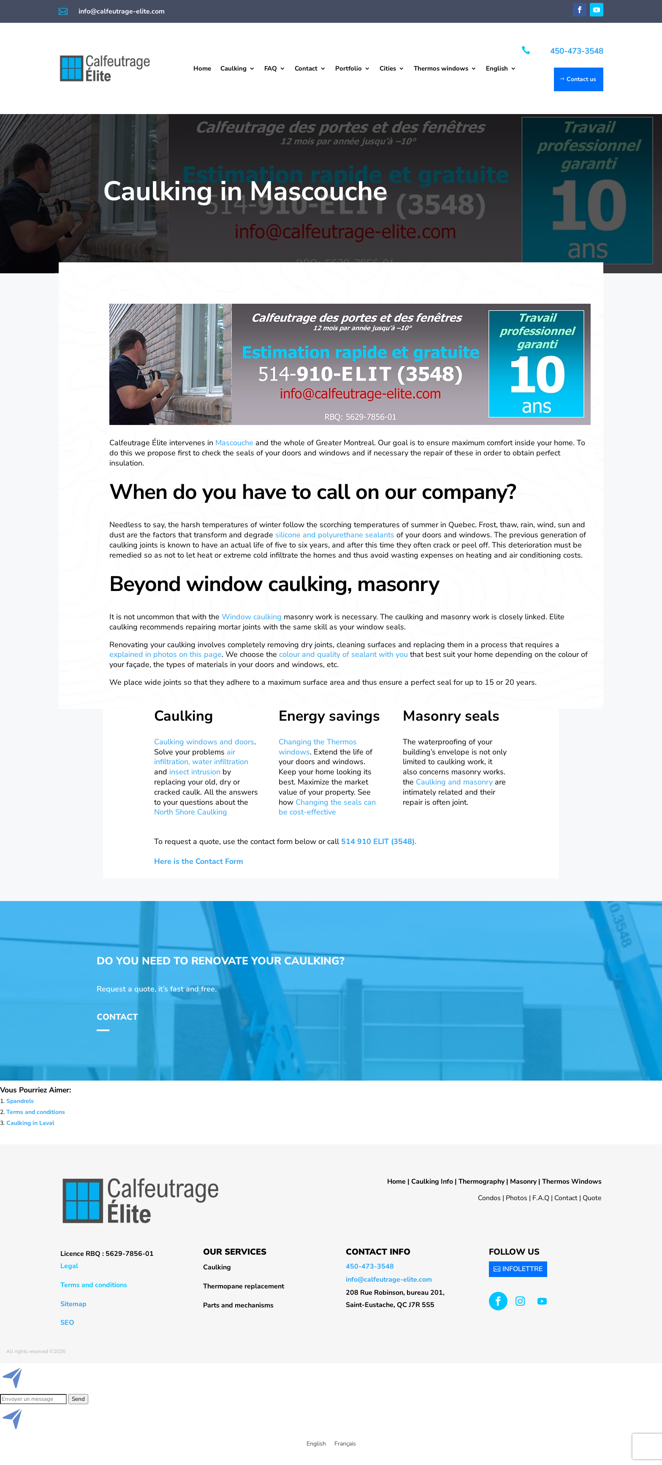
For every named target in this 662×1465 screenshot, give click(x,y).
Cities (388, 69)
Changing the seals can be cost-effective (327, 807)
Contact (306, 69)
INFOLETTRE (522, 1269)
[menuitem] (501, 70)
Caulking (233, 69)
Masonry (523, 1181)
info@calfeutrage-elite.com (122, 11)
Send (78, 1399)
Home (202, 69)
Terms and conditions (35, 1112)
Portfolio (348, 69)
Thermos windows (441, 69)
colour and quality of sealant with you (344, 654)
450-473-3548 (576, 51)
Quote (592, 1198)
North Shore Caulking (190, 812)
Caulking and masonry (454, 782)
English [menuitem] (316, 1443)
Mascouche (235, 443)
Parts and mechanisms (238, 1305)
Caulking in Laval (30, 1123)
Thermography (482, 1181)
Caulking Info (432, 1181)
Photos (516, 1198)
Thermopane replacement (243, 1286)
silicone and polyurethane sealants (334, 535)
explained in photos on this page (165, 654)
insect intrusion (194, 772)
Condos (489, 1198)
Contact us (581, 79)
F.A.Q (540, 1198)
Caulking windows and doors (204, 742)
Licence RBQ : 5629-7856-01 (107, 1253)
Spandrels (20, 1101)
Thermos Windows (572, 1181)
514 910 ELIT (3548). (378, 841)
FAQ (270, 69)
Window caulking (252, 617)
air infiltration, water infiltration (201, 757)
